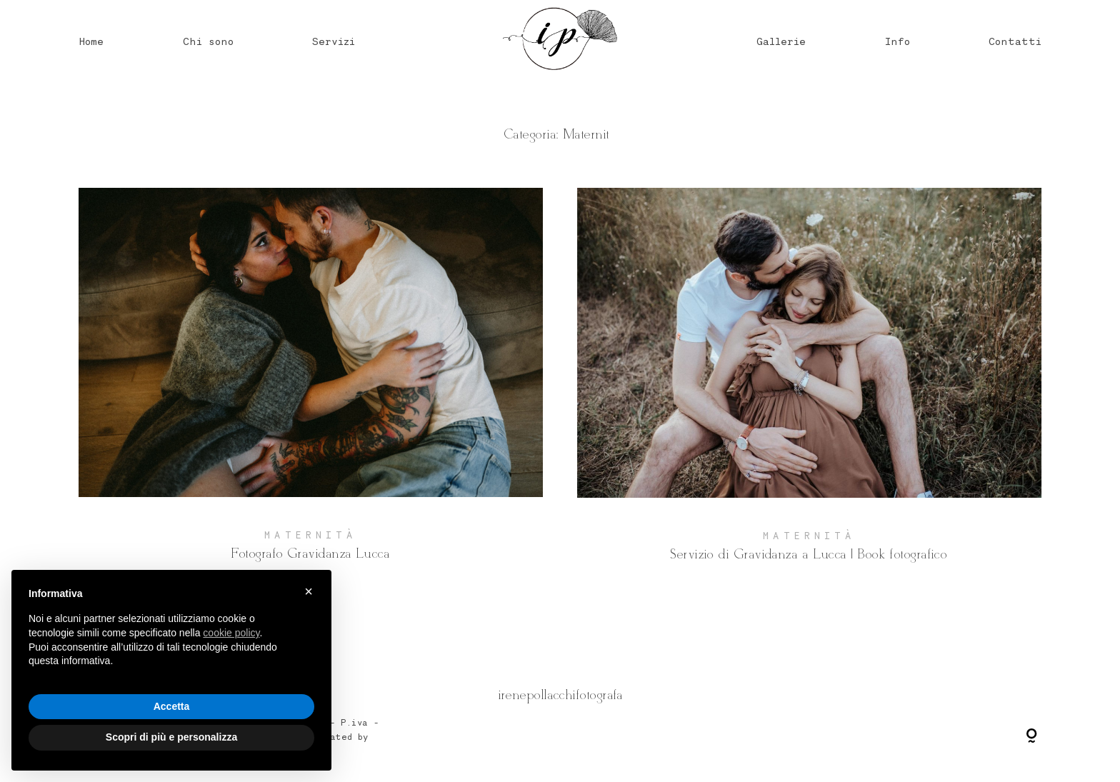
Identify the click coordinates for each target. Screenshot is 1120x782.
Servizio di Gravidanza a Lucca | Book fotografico (809, 387)
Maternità (310, 535)
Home (91, 41)
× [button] (308, 591)
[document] (171, 639)
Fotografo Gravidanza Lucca (310, 386)
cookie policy (231, 632)
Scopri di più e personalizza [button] (171, 737)
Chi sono (208, 41)
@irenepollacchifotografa (560, 695)
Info (897, 41)
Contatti (1015, 41)
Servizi (333, 41)
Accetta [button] (172, 706)
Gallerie (781, 41)
